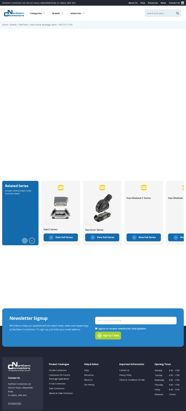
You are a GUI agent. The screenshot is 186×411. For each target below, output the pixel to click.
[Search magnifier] (178, 13)
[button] (32, 241)
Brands (59, 13)
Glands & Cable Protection (61, 393)
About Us (132, 2)
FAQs (142, 2)
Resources (153, 2)
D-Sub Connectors (57, 383)
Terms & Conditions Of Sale (132, 379)
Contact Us (174, 2)
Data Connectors (57, 388)
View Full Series (64, 237)
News (163, 2)
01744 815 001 (14, 403)
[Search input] (160, 13)
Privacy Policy (125, 375)
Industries (79, 13)
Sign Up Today (111, 335)
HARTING (23, 24)
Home (5, 24)
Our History (89, 384)
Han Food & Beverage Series (43, 24)
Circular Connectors (58, 370)
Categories (39, 13)
